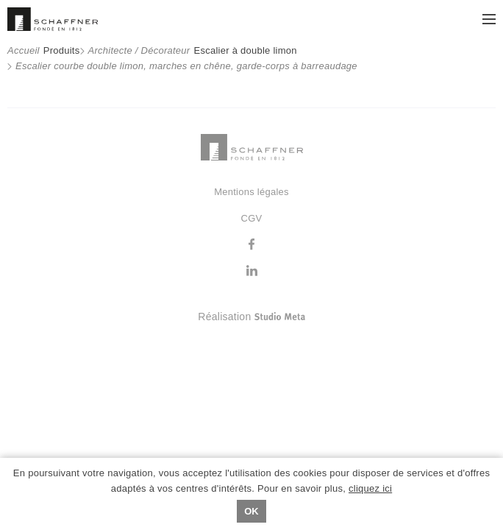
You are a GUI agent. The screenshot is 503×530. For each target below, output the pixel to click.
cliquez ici (370, 488)
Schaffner (52, 19)
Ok (251, 511)
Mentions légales (251, 191)
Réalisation (309, 316)
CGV (252, 218)
